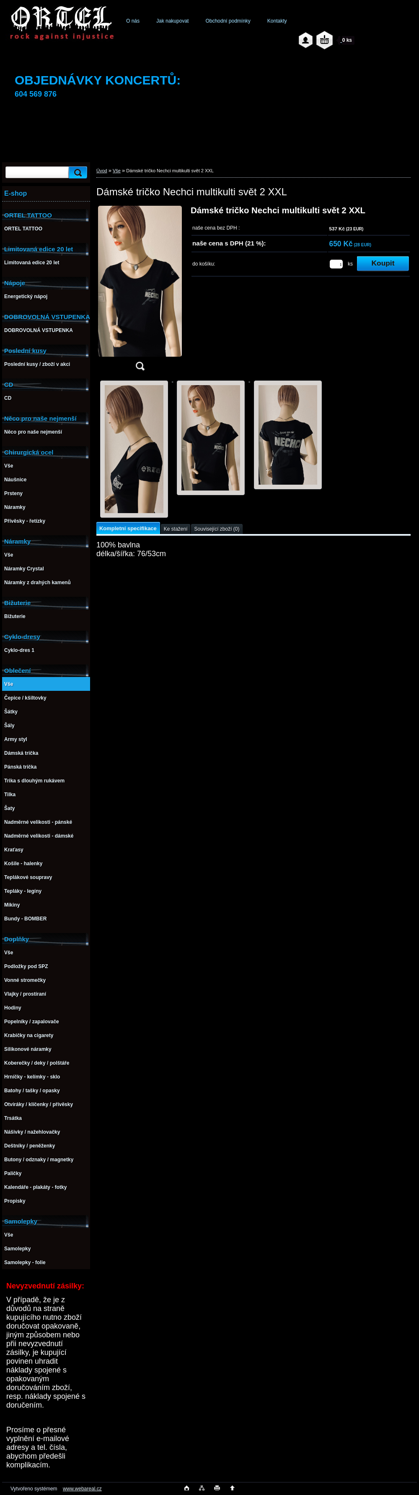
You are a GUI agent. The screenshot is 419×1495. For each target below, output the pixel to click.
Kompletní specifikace (128, 528)
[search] (76, 172)
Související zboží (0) (216, 529)
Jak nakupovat (172, 21)
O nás (133, 21)
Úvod (101, 170)
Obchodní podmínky (227, 21)
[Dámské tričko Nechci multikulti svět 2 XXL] (140, 291)
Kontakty (277, 21)
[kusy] (336, 264)
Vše (117, 170)
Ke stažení (176, 529)
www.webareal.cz (82, 1489)
